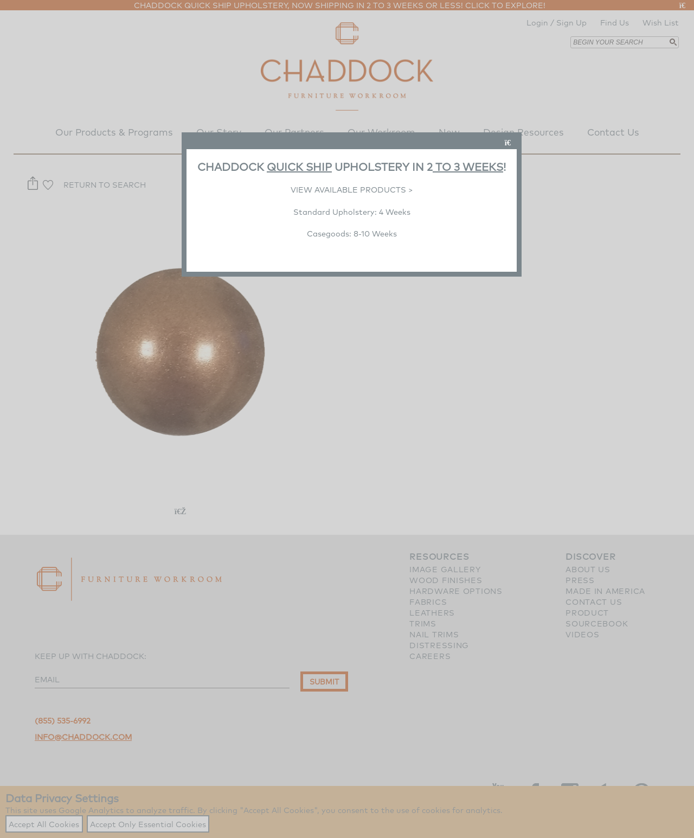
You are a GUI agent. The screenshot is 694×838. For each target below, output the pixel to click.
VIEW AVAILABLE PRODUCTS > (352, 189)
